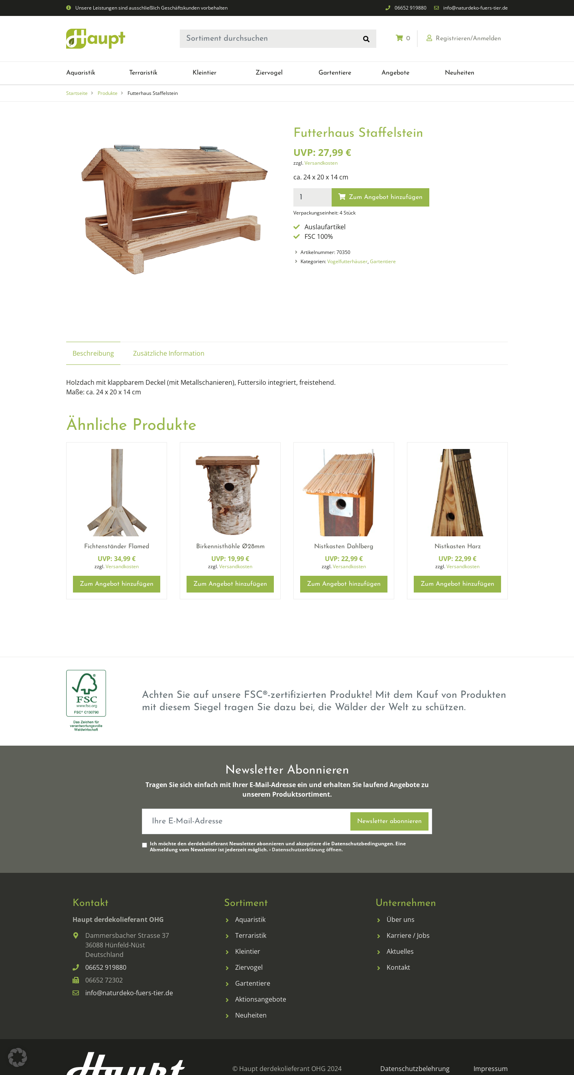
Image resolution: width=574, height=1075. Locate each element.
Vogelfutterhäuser (347, 261)
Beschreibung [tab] (93, 353)
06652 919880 (411, 7)
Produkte (108, 93)
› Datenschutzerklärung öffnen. (306, 849)
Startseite (77, 93)
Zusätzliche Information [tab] (168, 353)
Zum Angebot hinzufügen (380, 197)
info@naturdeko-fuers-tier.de (475, 7)
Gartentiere (383, 261)
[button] (80, 73)
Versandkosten (321, 162)
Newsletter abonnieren (389, 821)
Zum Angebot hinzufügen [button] (116, 584)
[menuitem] (97, 73)
